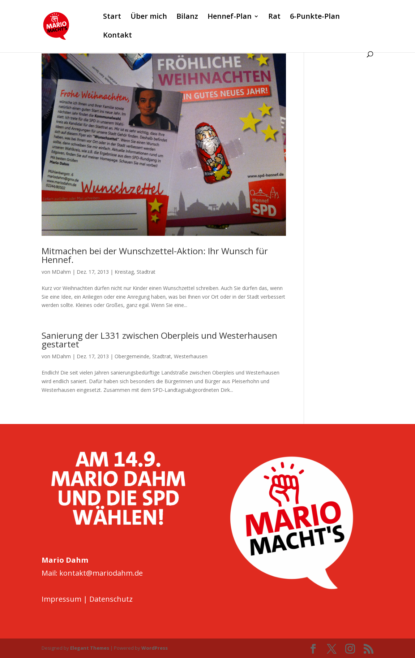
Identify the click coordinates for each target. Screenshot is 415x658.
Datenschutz (111, 599)
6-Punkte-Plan (315, 17)
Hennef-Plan (230, 17)
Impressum (61, 599)
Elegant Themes (89, 648)
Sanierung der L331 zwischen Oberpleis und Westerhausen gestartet (159, 339)
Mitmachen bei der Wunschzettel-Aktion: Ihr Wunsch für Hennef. (155, 255)
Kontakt (117, 36)
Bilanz (187, 17)
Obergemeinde (132, 356)
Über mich (149, 17)
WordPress (154, 648)
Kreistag (124, 271)
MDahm (61, 271)
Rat (274, 17)
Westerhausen (191, 356)
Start (112, 17)
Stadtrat (146, 271)
